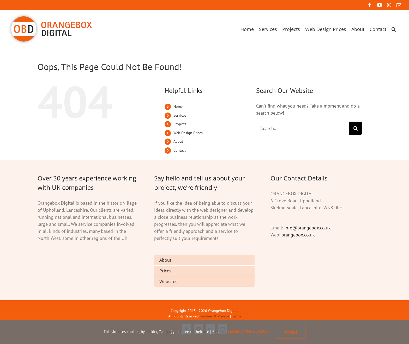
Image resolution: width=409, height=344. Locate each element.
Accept (290, 332)
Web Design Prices (188, 132)
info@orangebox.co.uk (307, 228)
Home (178, 106)
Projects (179, 124)
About (178, 141)
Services (179, 115)
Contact (179, 150)
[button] (394, 29)
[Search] (355, 128)
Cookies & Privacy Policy (248, 331)
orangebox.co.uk (298, 235)
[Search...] (302, 128)
